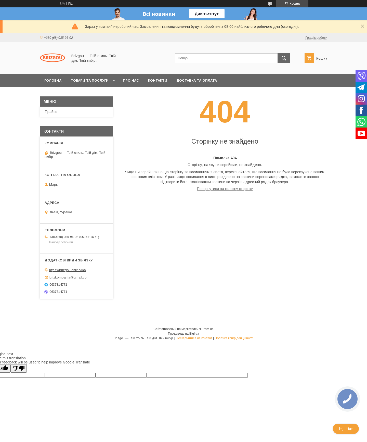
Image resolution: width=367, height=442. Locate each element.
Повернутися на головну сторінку (225, 189)
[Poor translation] (18, 368)
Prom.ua (208, 329)
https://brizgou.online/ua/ (67, 270)
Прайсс (51, 112)
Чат (346, 428)
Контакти (157, 80)
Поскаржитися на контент (194, 338)
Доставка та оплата (196, 80)
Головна (52, 80)
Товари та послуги (90, 80)
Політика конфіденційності (234, 338)
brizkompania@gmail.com (69, 277)
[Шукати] (284, 58)
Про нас (131, 80)
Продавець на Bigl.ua (183, 333)
